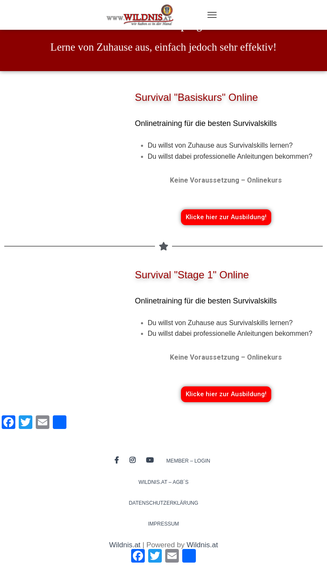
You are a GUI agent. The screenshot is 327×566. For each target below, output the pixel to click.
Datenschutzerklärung (163, 503)
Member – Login (188, 461)
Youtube (150, 460)
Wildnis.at (125, 545)
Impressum (163, 524)
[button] (226, 217)
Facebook (116, 460)
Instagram (132, 460)
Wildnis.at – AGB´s (163, 482)
